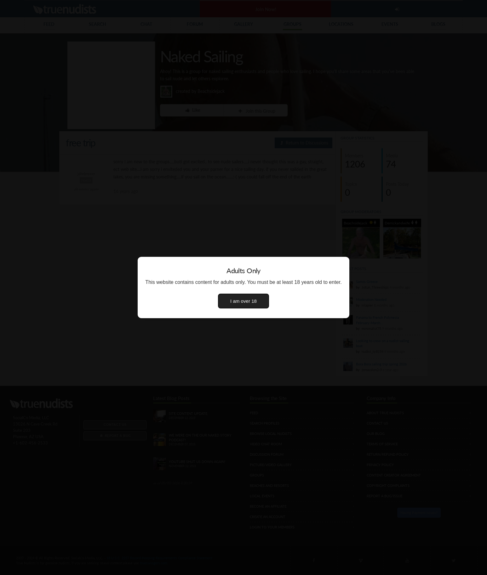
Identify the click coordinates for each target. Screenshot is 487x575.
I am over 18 (243, 301)
